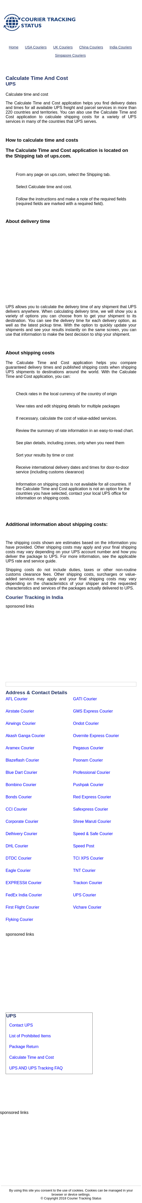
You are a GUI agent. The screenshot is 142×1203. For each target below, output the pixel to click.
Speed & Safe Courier (93, 834)
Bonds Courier (19, 797)
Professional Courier (91, 772)
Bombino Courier (21, 785)
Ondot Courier (86, 723)
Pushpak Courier (88, 785)
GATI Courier (85, 699)
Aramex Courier (20, 748)
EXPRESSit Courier (24, 883)
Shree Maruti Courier (92, 821)
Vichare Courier (87, 907)
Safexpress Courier (90, 809)
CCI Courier (16, 809)
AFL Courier (17, 699)
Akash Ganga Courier (25, 735)
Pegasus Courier (88, 748)
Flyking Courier (19, 919)
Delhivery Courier (21, 834)
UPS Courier (84, 895)
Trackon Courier (87, 883)
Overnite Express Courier (96, 735)
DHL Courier (17, 846)
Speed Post (83, 846)
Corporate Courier (22, 821)
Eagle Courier (18, 870)
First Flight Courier (22, 907)
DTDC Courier (18, 858)
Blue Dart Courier (21, 772)
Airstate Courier (20, 711)
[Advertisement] (71, 264)
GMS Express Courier (93, 711)
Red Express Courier (92, 797)
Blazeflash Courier (22, 760)
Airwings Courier (21, 723)
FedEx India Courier (24, 895)
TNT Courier (84, 870)
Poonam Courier (88, 760)
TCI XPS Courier (88, 858)
